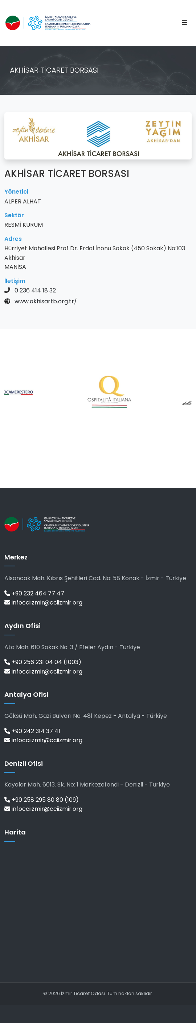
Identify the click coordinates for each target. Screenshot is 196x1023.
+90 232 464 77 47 (34, 593)
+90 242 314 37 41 (32, 731)
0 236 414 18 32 (35, 290)
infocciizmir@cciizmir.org (43, 602)
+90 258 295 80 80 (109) (41, 800)
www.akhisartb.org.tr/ (46, 301)
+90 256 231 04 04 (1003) (42, 662)
